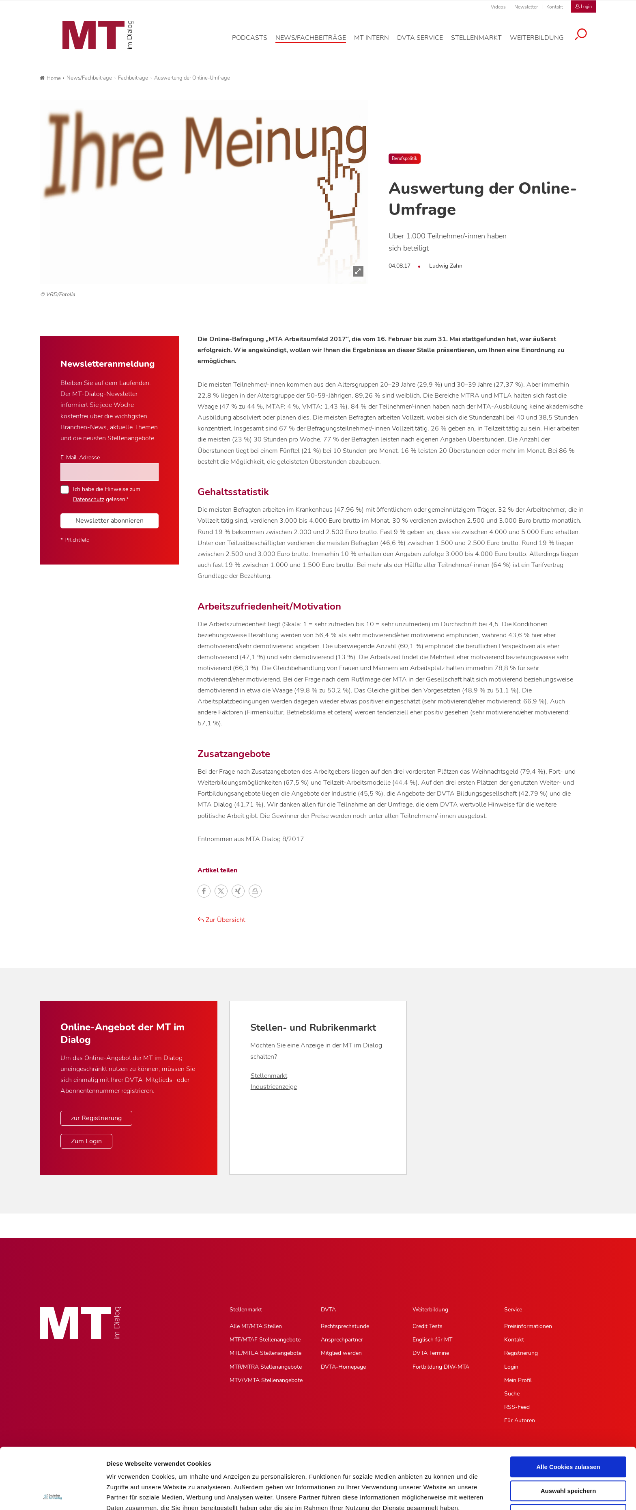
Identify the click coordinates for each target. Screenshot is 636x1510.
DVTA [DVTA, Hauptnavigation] (328, 1309)
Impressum (167, 1467)
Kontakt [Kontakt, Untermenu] (514, 1339)
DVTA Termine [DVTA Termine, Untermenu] (431, 1353)
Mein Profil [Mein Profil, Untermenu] (518, 1380)
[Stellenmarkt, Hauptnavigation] (482, 42)
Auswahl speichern (568, 1429)
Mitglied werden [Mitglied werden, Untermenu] (341, 1353)
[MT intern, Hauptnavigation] (377, 42)
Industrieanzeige (274, 1086)
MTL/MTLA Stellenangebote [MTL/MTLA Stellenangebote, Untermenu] (265, 1353)
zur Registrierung (96, 1118)
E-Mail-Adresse (80, 457)
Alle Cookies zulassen (568, 1405)
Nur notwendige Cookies (568, 1453)
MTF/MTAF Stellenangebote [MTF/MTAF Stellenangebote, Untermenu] (265, 1339)
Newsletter (526, 6)
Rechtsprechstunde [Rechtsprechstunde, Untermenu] (345, 1326)
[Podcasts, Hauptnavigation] (255, 42)
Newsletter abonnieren (109, 520)
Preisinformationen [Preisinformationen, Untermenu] (528, 1326)
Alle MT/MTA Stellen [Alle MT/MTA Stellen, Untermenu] (256, 1326)
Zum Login (86, 1141)
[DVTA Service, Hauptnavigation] (426, 42)
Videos (498, 6)
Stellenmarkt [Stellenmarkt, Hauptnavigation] (246, 1309)
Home (50, 78)
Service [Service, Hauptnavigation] (513, 1309)
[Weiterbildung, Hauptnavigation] (543, 42)
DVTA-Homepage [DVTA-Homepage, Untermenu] (343, 1367)
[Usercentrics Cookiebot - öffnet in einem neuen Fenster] (52, 1494)
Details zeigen (431, 1494)
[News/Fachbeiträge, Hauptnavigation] (316, 42)
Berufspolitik (404, 159)
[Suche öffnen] (587, 39)
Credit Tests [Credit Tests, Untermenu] (428, 1326)
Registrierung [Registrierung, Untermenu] (521, 1353)
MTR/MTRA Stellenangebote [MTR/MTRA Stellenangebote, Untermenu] (266, 1367)
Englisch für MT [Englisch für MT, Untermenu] (432, 1339)
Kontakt (554, 6)
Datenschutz (125, 1467)
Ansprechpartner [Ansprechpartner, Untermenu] (342, 1339)
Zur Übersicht (221, 919)
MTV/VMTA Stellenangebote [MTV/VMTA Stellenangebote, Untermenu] (266, 1380)
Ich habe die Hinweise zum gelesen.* (106, 494)
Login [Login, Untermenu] (511, 1367)
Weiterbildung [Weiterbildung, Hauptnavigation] (430, 1309)
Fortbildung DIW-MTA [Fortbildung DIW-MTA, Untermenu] (441, 1367)
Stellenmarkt (269, 1075)
